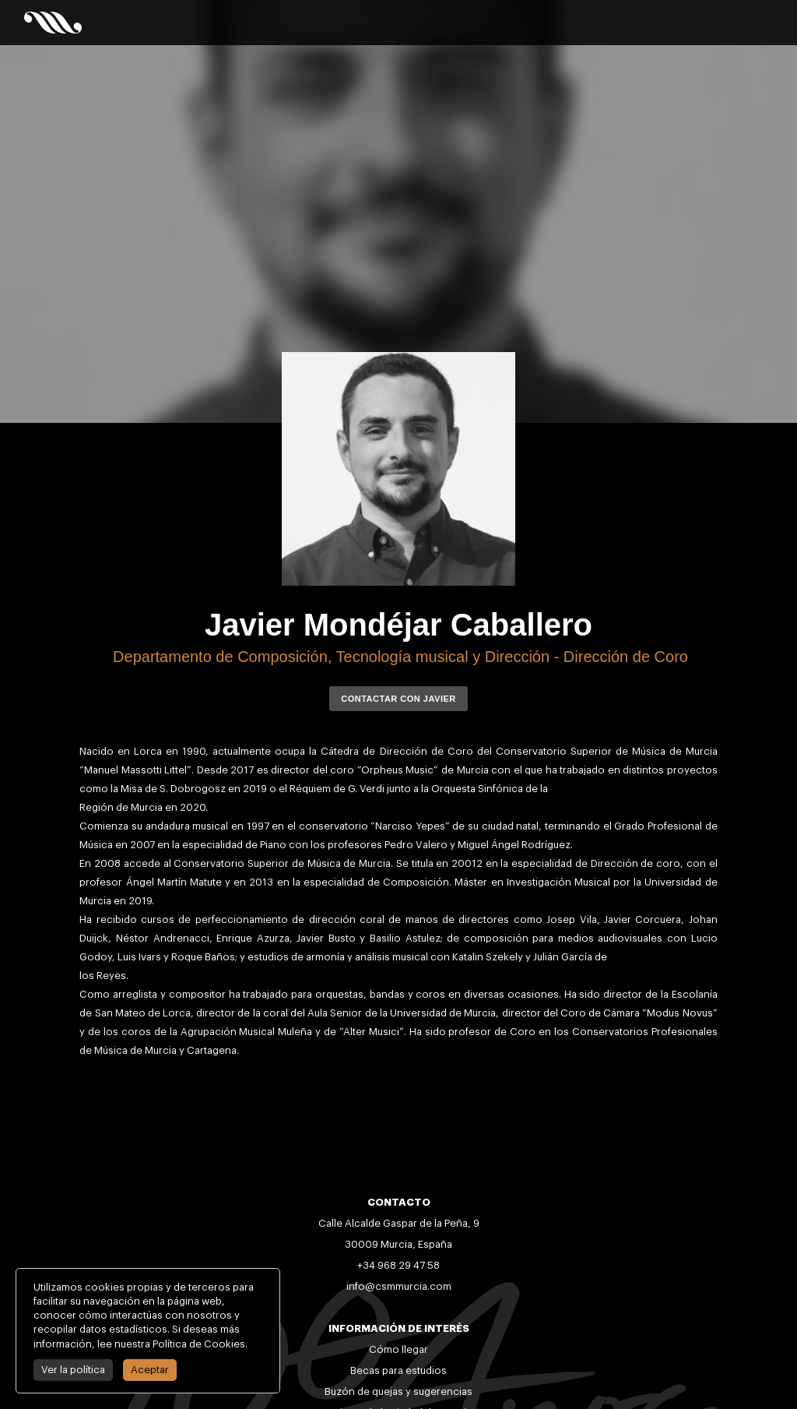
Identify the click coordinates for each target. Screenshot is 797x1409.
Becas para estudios (398, 1370)
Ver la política (72, 1370)
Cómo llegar (398, 1349)
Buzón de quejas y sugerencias (398, 1391)
